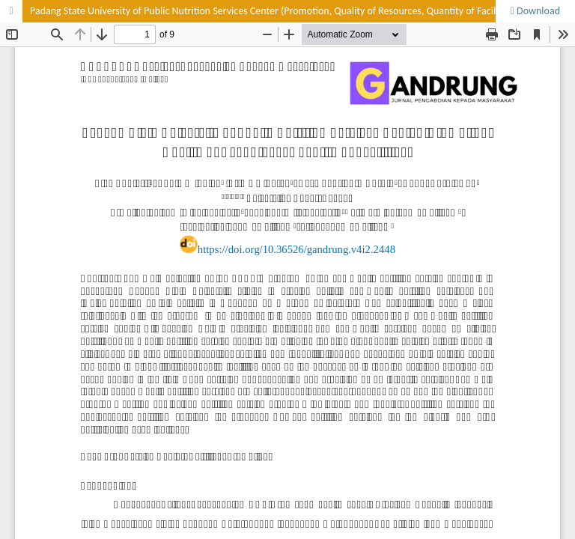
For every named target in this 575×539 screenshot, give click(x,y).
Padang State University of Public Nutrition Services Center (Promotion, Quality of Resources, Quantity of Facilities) (273, 10)
